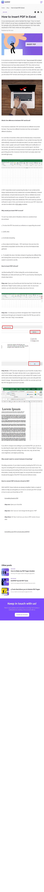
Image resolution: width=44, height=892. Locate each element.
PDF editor (19, 204)
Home (3, 7)
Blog (8, 7)
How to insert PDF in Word (34, 60)
